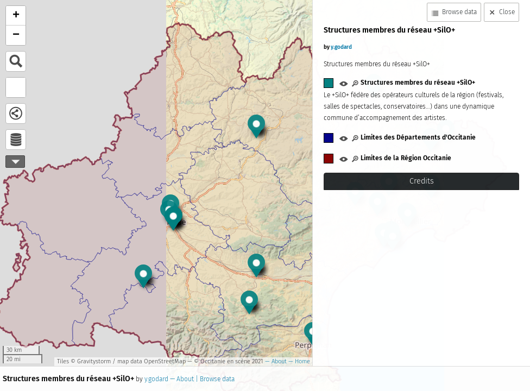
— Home (298, 361)
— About (275, 361)
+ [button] (16, 16)
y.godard (156, 379)
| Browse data (214, 379)
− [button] (16, 35)
